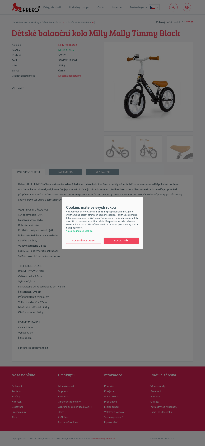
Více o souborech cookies (79, 231)
